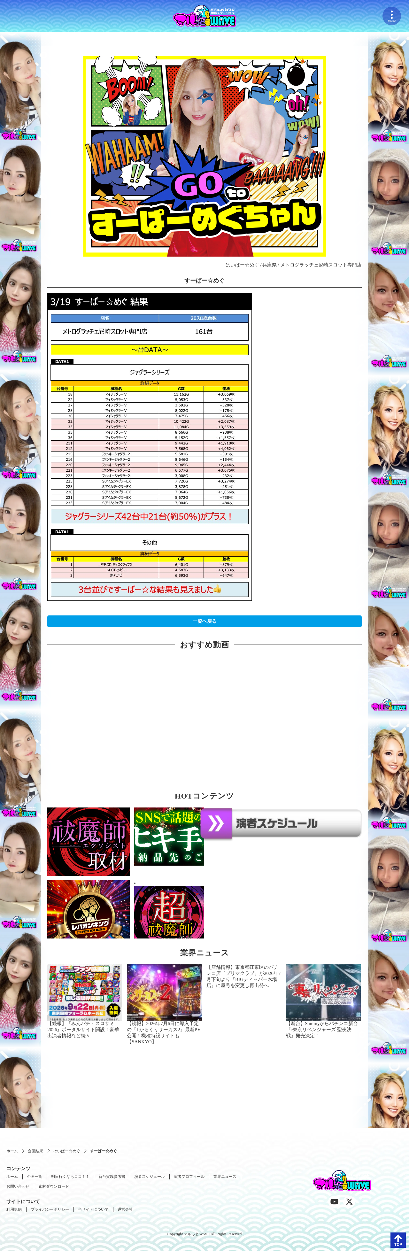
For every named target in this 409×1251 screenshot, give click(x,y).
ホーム (12, 1151)
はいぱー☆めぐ (66, 1151)
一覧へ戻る (205, 621)
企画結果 (35, 1151)
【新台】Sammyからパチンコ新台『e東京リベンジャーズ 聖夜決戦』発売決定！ (322, 1029)
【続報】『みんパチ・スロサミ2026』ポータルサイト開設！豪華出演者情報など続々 (83, 1029)
